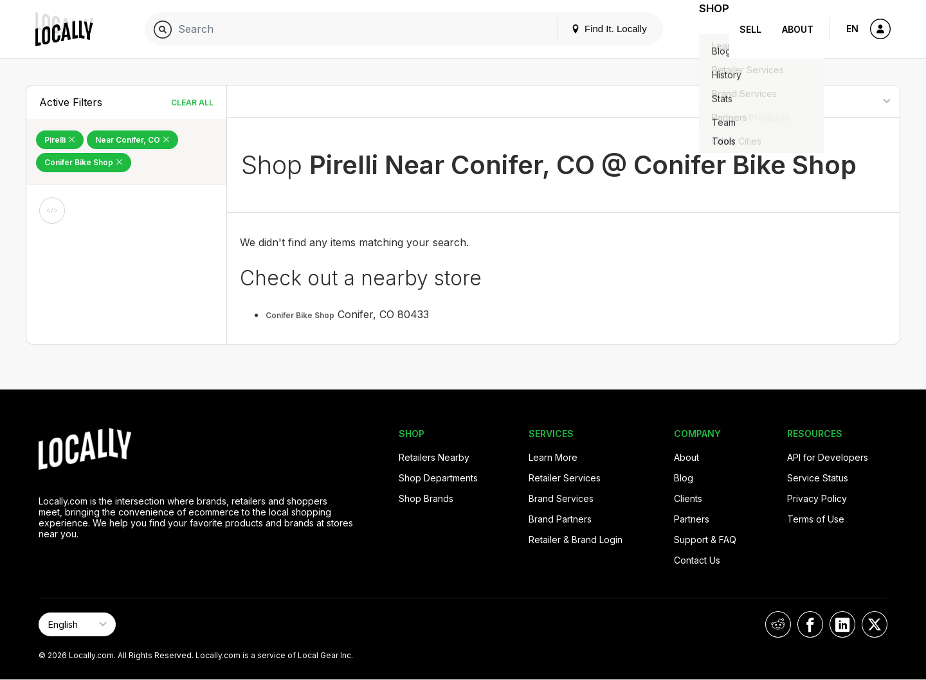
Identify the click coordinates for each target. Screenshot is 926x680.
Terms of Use (815, 519)
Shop (706, 29)
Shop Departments (438, 477)
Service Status (817, 477)
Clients (688, 498)
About (797, 29)
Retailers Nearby (434, 457)
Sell (750, 29)
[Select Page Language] (77, 624)
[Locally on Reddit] (778, 624)
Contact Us (697, 560)
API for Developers (827, 457)
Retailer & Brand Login (575, 539)
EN (852, 28)
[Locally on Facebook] (810, 624)
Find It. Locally (593, 28)
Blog (683, 477)
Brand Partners (560, 519)
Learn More (553, 457)
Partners (691, 519)
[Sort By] (834, 101)
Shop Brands (426, 498)
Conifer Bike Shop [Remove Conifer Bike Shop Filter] (83, 162)
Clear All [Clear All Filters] (192, 102)
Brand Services (561, 498)
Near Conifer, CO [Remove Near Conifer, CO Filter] (132, 140)
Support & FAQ (705, 539)
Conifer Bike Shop (300, 315)
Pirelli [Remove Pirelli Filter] (59, 140)
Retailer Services (565, 477)
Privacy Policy (817, 498)
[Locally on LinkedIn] (842, 624)
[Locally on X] (874, 624)
